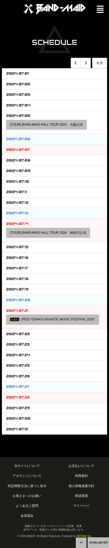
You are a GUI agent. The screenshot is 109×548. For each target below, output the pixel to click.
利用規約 (81, 476)
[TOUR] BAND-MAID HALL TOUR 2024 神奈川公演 (48, 233)
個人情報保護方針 (81, 486)
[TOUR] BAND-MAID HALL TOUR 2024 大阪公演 (46, 125)
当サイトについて (27, 466)
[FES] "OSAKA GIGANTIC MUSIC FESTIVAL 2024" (52, 319)
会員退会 (27, 515)
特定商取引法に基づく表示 (27, 486)
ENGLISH (98, 542)
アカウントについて (27, 476)
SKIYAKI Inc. (84, 536)
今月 (99, 63)
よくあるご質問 (27, 506)
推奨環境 (81, 496)
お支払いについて (81, 466)
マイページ (81, 506)
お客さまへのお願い (27, 496)
